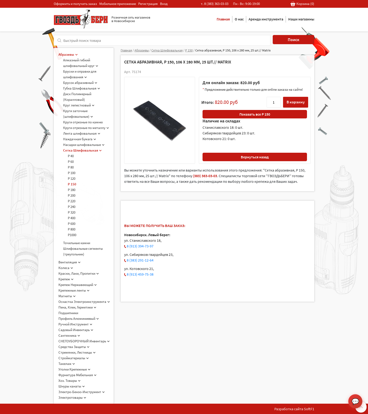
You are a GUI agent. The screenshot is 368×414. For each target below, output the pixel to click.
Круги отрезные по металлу (86, 127)
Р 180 (71, 189)
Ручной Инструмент (75, 324)
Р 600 (71, 223)
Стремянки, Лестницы (77, 352)
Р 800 (71, 229)
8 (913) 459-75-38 (140, 274)
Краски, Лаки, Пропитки (78, 273)
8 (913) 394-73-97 (140, 246)
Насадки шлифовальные (83, 144)
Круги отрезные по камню (83, 122)
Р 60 (71, 161)
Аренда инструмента (266, 19)
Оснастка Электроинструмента (84, 301)
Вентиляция (69, 262)
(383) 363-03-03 (205, 175)
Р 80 (71, 167)
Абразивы (68, 54)
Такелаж (66, 363)
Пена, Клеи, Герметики (77, 307)
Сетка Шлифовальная (82, 150)
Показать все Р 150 (254, 114)
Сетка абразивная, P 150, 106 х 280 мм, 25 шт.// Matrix (233, 50)
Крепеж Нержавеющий (77, 284)
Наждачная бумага (79, 139)
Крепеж (65, 279)
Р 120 (71, 178)
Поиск (293, 39)
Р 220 (71, 201)
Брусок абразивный (80, 82)
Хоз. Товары (69, 380)
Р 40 (71, 156)
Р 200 (71, 195)
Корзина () (302, 4)
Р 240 (71, 206)
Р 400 (71, 218)
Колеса (65, 268)
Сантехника (69, 335)
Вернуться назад (255, 157)
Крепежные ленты (73, 290)
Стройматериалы (73, 358)
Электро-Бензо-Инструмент (81, 392)
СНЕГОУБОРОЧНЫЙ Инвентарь (84, 341)
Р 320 (71, 212)
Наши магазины (301, 19)
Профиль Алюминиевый (78, 318)
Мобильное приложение (117, 3)
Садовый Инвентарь (75, 330)
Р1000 (72, 235)
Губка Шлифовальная (81, 88)
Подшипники (68, 313)
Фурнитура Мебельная (77, 375)
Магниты (67, 296)
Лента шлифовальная (81, 133)
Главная (223, 19)
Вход (164, 3)
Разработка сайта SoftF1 (294, 408)
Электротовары (72, 397)
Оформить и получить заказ (75, 3)
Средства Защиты (73, 346)
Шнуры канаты (71, 386)
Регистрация (148, 3)
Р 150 (72, 184)
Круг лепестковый (78, 105)
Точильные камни (76, 243)
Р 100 (71, 173)
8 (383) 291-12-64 (140, 260)
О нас (239, 19)
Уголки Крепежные (74, 369)
